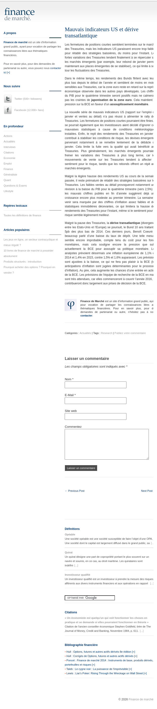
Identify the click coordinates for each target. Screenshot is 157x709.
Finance (8, 169)
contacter (86, 315)
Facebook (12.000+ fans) (29, 110)
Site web (71, 411)
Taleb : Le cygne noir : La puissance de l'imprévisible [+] (99, 669)
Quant (7, 180)
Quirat (68, 552)
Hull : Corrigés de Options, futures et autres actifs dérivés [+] (101, 656)
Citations (9, 152)
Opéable (70, 534)
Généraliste (10, 174)
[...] (153, 543)
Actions (8, 136)
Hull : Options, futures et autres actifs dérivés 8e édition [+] (100, 651)
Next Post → (148, 490)
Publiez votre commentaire (130, 333)
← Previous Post (74, 490)
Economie (9, 158)
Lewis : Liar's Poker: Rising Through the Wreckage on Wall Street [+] (106, 673)
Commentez (73, 426)
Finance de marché (16, 42)
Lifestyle (8, 191)
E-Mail (70, 395)
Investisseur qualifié (77, 574)
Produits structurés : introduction (23, 261)
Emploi (8, 163)
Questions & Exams (15, 185)
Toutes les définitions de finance (22, 215)
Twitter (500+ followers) (28, 98)
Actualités (9, 141)
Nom (69, 379)
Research (106, 333)
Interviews (10, 147)
